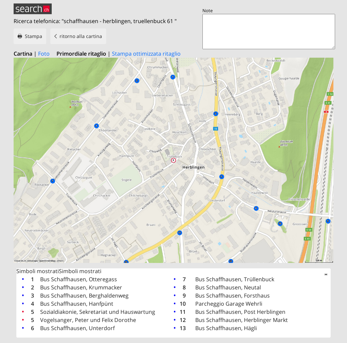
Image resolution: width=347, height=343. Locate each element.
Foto (44, 53)
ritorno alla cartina (81, 36)
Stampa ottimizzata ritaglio (146, 53)
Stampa (33, 36)
